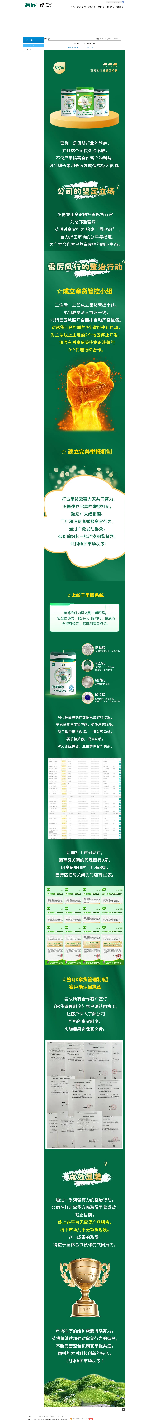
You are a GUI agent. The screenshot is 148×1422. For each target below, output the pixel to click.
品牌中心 (101, 7)
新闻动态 (32, 45)
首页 (103, 39)
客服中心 (119, 7)
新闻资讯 (110, 7)
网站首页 (30, 1416)
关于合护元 (81, 7)
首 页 (72, 7)
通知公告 (32, 49)
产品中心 (91, 7)
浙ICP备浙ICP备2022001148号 (60, 1419)
